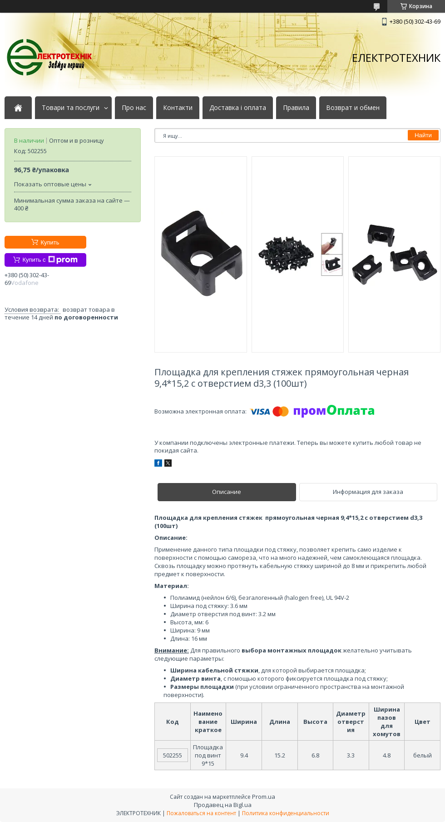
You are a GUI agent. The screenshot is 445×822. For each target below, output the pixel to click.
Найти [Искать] (423, 135)
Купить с (49, 260)
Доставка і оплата (237, 108)
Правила (296, 108)
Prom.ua (263, 796)
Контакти (178, 108)
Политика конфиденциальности (285, 813)
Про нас (134, 108)
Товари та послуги (70, 108)
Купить (49, 242)
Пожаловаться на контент (201, 813)
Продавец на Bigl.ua (223, 805)
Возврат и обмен (353, 108)
